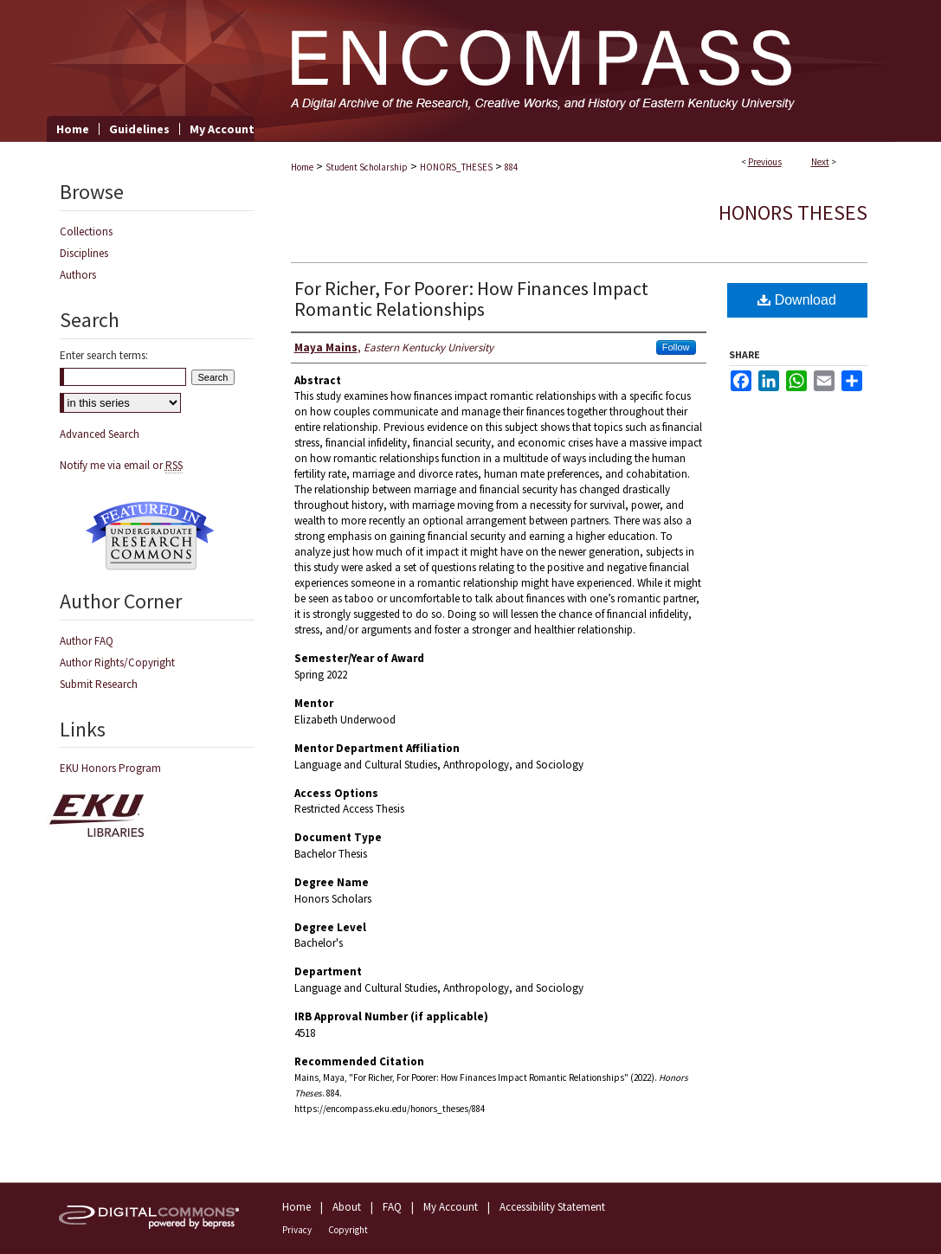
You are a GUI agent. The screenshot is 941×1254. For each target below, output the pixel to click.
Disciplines (84, 253)
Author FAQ (86, 640)
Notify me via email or (121, 465)
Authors (78, 274)
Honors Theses (793, 212)
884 (511, 167)
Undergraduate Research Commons (150, 535)
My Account (450, 1206)
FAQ (392, 1206)
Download (796, 300)
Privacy (297, 1230)
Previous (765, 162)
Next (820, 162)
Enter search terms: (104, 355)
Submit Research (99, 684)
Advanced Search (99, 434)
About (346, 1206)
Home (302, 167)
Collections (86, 231)
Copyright (348, 1230)
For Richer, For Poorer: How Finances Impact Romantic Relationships (471, 298)
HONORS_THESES (456, 167)
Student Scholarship (366, 167)
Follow (676, 347)
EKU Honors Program (110, 768)
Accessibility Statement (552, 1206)
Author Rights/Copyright (117, 662)
